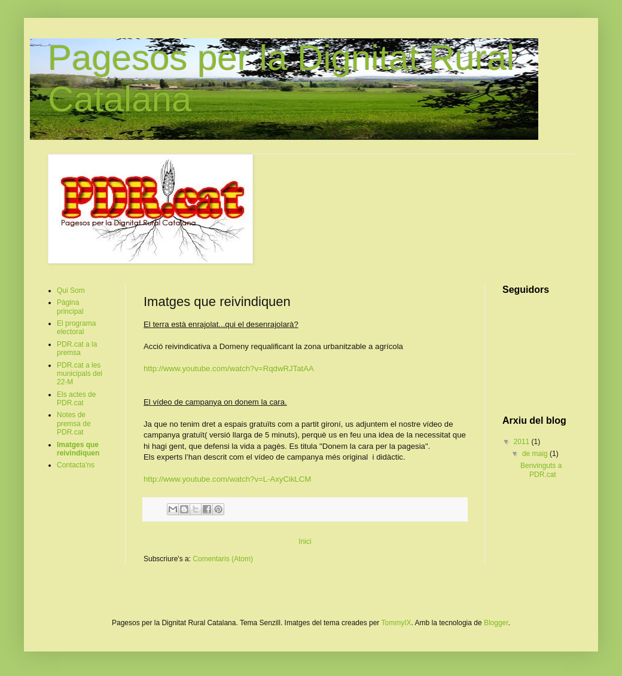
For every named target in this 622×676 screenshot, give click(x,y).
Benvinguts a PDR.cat (541, 469)
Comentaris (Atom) (223, 559)
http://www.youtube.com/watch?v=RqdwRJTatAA (229, 368)
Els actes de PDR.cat (76, 398)
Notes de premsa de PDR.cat (74, 423)
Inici (304, 541)
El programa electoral (76, 327)
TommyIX (396, 623)
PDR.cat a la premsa (77, 348)
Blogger (496, 623)
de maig (536, 453)
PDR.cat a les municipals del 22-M (79, 374)
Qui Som (71, 290)
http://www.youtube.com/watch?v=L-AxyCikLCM (227, 479)
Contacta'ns (75, 465)
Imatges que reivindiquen (78, 449)
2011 (523, 442)
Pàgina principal (70, 306)
